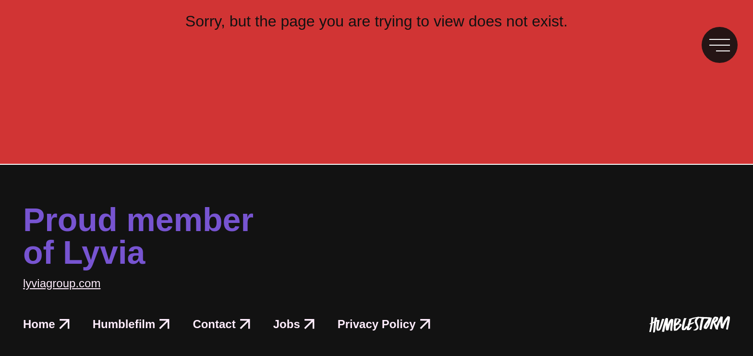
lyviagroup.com (61, 283)
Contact (221, 324)
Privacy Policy (384, 324)
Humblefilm (131, 324)
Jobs (294, 324)
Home (46, 324)
